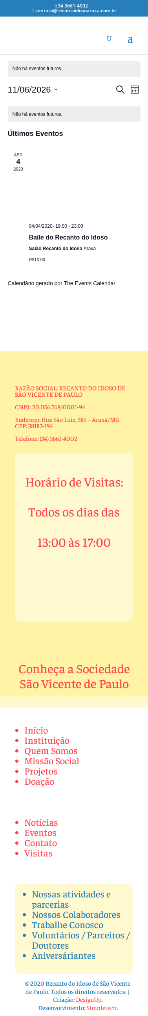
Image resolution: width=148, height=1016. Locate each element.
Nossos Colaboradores (76, 914)
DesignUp (89, 999)
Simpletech (101, 1007)
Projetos (41, 770)
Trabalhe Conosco (67, 924)
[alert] (74, 69)
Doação (39, 781)
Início (36, 730)
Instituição (46, 740)
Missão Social (51, 760)
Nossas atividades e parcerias (71, 899)
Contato (40, 842)
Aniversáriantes (64, 955)
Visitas (38, 852)
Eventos (40, 832)
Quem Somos (51, 750)
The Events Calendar (89, 283)
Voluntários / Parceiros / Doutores (81, 940)
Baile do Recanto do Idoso (68, 237)
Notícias (41, 822)
